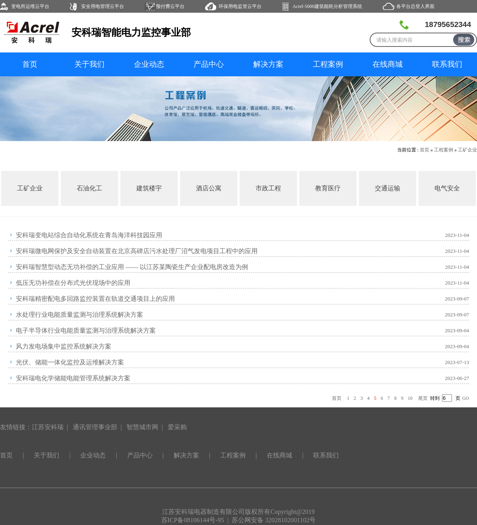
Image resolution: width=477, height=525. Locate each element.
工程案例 (328, 64)
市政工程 (268, 188)
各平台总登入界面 (415, 6)
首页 (29, 64)
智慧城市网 (142, 427)
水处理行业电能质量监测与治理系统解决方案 (79, 314)
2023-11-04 (457, 235)
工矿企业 (467, 150)
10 (410, 398)
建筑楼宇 (149, 188)
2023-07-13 (457, 362)
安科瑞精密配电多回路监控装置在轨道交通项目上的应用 (95, 298)
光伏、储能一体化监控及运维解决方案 (70, 362)
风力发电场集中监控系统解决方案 (63, 346)
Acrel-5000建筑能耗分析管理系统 (327, 6)
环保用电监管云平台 (240, 6)
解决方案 (268, 64)
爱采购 (177, 427)
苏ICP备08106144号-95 (192, 520)
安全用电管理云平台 (102, 6)
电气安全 (447, 188)
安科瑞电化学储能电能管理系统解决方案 (73, 378)
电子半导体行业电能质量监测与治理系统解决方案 (86, 330)
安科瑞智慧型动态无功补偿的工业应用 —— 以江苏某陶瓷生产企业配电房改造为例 (132, 266)
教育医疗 (328, 188)
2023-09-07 (457, 299)
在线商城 (387, 64)
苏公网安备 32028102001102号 (274, 520)
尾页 (423, 398)
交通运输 (387, 188)
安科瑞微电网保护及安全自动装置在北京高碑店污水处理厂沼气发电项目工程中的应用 (137, 251)
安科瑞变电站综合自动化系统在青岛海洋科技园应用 (89, 235)
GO (465, 398)
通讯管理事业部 (95, 427)
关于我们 (89, 64)
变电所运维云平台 (30, 6)
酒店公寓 (208, 188)
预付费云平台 (170, 6)
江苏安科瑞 (48, 427)
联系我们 (447, 64)
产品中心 (209, 64)
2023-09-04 (457, 330)
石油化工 (89, 188)
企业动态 (149, 64)
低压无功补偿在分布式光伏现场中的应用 (73, 282)
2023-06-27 (457, 378)
